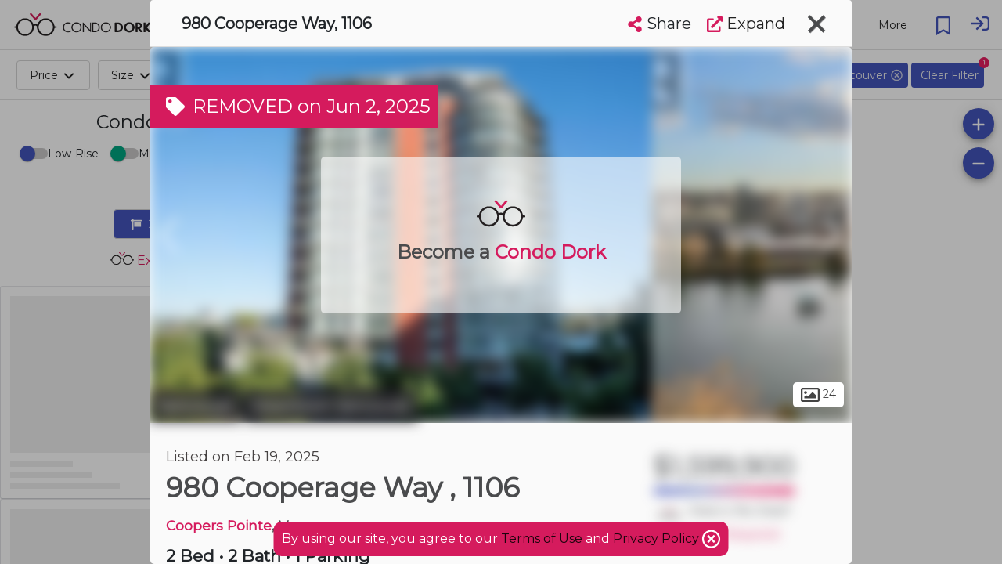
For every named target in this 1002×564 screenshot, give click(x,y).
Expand (746, 23)
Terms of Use (541, 538)
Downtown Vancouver (331, 405)
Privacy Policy (657, 538)
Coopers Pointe (219, 525)
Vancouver (195, 405)
